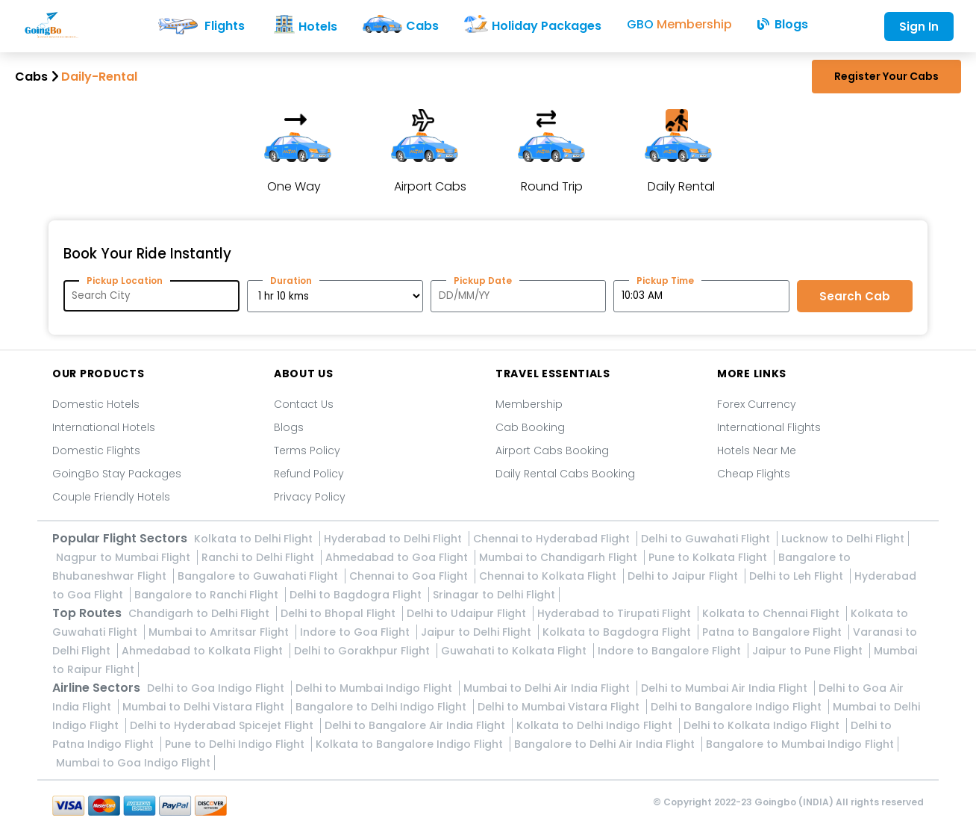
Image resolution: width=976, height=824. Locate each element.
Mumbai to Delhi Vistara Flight (204, 706)
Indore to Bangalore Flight (671, 650)
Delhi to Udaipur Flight (468, 613)
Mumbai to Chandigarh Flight (559, 557)
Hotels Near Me (756, 450)
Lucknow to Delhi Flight (842, 538)
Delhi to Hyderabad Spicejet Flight (223, 725)
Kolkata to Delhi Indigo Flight (595, 725)
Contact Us (304, 404)
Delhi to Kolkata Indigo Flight (762, 725)
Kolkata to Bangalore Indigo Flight (411, 744)
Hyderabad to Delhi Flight (394, 538)
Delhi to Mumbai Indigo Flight (375, 688)
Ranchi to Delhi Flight (259, 557)
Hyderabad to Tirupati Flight (615, 613)
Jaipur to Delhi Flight (477, 632)
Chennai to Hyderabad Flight (553, 538)
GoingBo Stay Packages (116, 473)
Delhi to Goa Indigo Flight (217, 688)
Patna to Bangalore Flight (773, 632)
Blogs (289, 427)
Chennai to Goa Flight (410, 576)
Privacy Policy (309, 496)
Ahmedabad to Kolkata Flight (204, 650)
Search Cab (854, 296)
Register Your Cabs (886, 76)
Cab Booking (530, 427)
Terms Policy (307, 450)
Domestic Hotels (96, 404)
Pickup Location (125, 280)
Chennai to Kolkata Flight (549, 576)
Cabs (31, 76)
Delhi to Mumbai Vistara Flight (560, 706)
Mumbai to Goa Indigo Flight (133, 762)
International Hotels (103, 427)
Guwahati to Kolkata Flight (515, 650)
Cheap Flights (753, 473)
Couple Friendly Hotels (111, 496)
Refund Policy (309, 473)
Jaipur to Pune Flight (809, 650)
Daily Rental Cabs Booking (565, 473)
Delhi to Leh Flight (797, 576)
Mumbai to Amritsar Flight (220, 632)
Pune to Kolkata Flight (709, 557)
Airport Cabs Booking (552, 450)
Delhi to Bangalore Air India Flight (416, 725)
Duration (291, 280)
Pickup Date (483, 280)
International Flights (769, 427)
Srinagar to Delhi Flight (494, 594)
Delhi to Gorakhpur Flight (363, 650)
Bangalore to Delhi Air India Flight (606, 744)
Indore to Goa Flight (356, 632)
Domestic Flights (96, 450)
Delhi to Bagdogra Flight (357, 594)
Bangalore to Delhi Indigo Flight (382, 706)
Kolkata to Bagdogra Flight (618, 632)
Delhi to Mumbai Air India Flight (725, 688)
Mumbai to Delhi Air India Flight (548, 688)
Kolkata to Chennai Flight (772, 613)
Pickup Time (665, 280)
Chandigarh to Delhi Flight (200, 613)
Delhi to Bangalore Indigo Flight (738, 706)
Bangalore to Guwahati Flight (259, 576)
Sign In (919, 26)
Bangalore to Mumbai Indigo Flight (800, 744)
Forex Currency (756, 404)
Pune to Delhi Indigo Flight (236, 744)
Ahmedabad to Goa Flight (398, 557)
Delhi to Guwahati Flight (707, 538)
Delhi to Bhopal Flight (339, 613)
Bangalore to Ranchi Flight (207, 594)
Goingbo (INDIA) (793, 802)
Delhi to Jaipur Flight (684, 576)
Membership (529, 404)
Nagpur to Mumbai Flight (124, 557)
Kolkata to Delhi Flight (255, 538)
